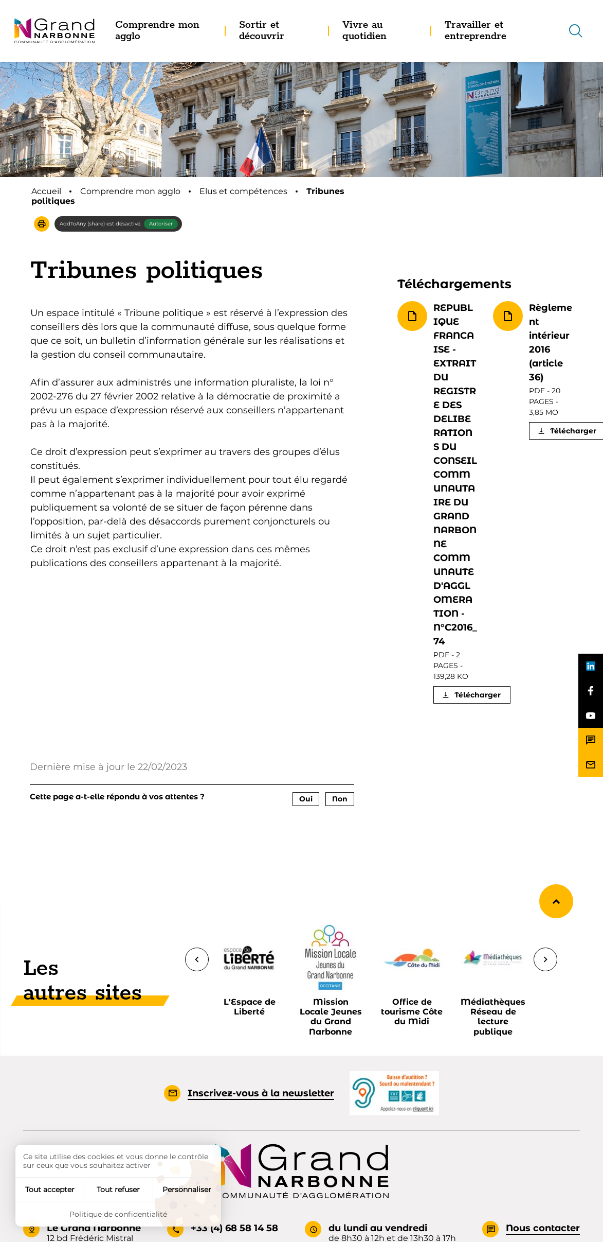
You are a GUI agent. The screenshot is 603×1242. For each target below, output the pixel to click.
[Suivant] (545, 959)
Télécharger (477, 694)
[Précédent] (197, 959)
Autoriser (161, 223)
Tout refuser (118, 1189)
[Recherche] (576, 31)
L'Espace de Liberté (250, 1007)
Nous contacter (543, 1228)
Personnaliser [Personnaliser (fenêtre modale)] (186, 1189)
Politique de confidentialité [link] (118, 1214)
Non (340, 798)
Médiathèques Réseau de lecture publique (493, 1017)
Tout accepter (50, 1189)
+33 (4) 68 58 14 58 (234, 1228)
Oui (306, 798)
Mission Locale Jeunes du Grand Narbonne (331, 1017)
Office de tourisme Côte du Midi (412, 1011)
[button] (41, 224)
